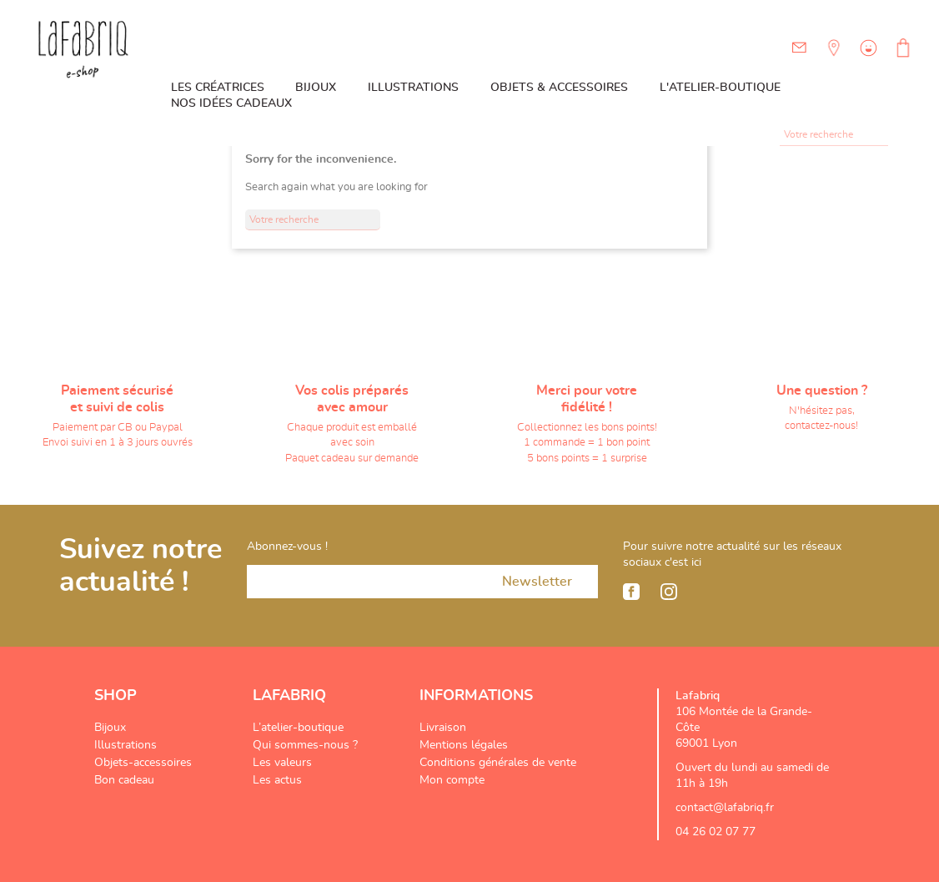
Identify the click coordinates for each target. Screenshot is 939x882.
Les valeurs (282, 763)
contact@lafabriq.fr (724, 808)
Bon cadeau (124, 780)
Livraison (442, 727)
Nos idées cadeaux (231, 103)
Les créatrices (217, 87)
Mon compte (452, 780)
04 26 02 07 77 (715, 832)
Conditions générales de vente (497, 763)
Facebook (631, 591)
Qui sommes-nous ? (305, 745)
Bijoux (315, 87)
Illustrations (413, 87)
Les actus (277, 780)
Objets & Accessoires (559, 87)
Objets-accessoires (143, 763)
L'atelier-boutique (720, 87)
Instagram (668, 591)
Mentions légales (463, 745)
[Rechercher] (834, 135)
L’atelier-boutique (298, 727)
